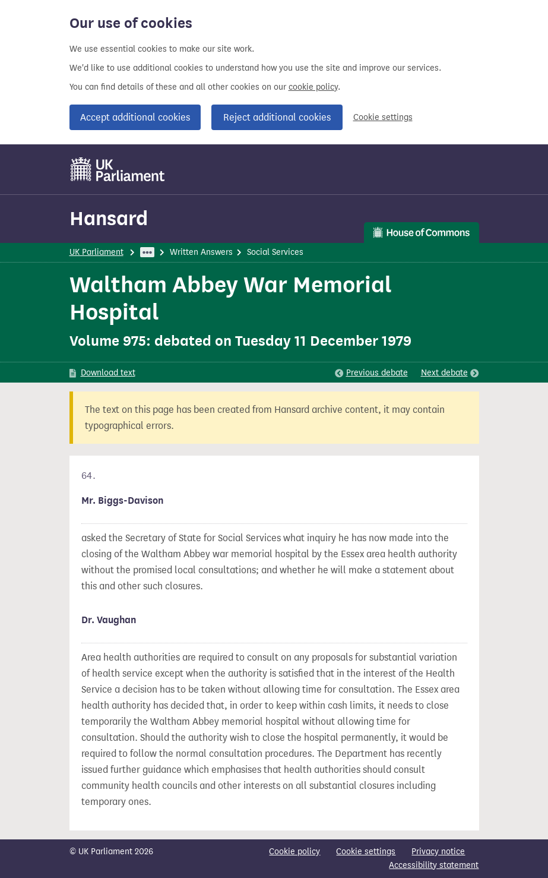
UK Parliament (96, 252)
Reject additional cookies (277, 117)
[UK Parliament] (117, 169)
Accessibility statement (434, 865)
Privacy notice (438, 852)
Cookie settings (383, 117)
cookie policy (313, 87)
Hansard (108, 218)
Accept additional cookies (135, 117)
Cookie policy (294, 852)
